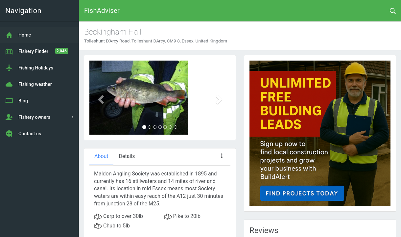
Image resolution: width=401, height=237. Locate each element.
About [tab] (101, 156)
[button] (99, 98)
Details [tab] (127, 156)
